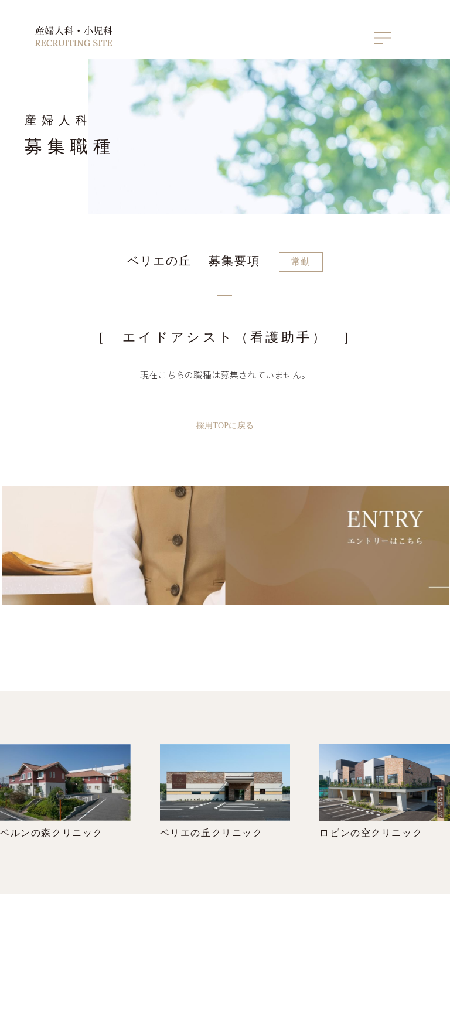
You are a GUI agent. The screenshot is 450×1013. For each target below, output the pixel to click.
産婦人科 (346, 954)
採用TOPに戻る (225, 425)
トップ (287, 934)
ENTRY (401, 934)
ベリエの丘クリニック (225, 796)
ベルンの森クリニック (65, 796)
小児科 (343, 967)
